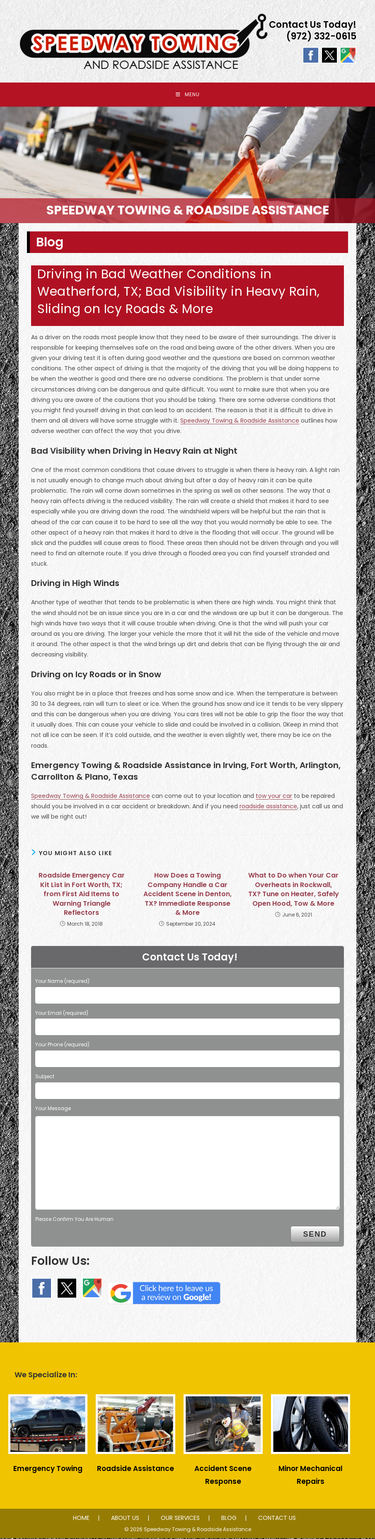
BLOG (229, 1519)
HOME (81, 1519)
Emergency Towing (47, 1470)
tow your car (274, 797)
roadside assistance (268, 807)
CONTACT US (277, 1519)
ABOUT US (125, 1519)
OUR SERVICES (180, 1519)
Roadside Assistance (135, 1470)
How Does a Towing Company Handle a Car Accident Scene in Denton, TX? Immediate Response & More (187, 895)
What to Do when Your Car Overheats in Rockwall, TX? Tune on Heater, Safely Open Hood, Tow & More (293, 890)
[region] (187, 165)
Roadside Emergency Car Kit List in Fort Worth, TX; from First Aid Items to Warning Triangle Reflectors (82, 895)
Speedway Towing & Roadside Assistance (239, 422)
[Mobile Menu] (188, 95)
